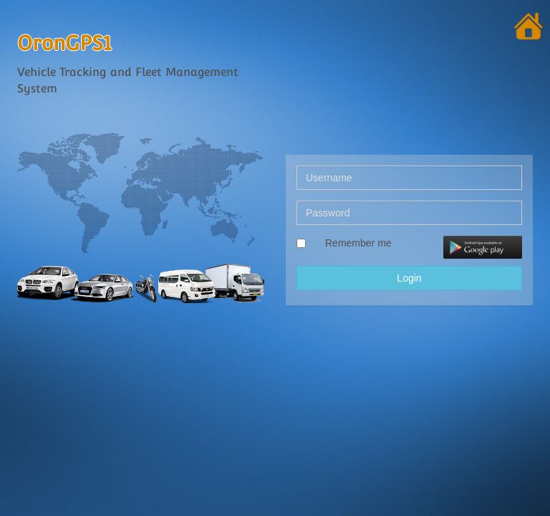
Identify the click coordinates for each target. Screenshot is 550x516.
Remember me (358, 243)
